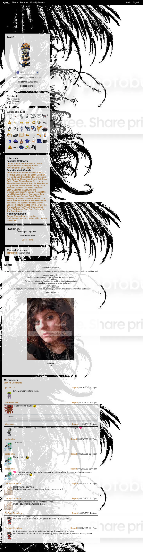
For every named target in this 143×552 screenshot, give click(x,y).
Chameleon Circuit (28, 179)
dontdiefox (12, 253)
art (27, 216)
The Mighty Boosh (29, 166)
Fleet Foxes (42, 183)
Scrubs (17, 166)
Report (75, 388)
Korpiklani (38, 188)
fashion (21, 216)
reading (32, 216)
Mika (22, 192)
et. (33, 168)
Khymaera (9, 424)
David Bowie (12, 181)
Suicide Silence (36, 203)
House (21, 163)
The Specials (23, 203)
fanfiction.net (13, 218)
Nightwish (17, 194)
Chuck (39, 163)
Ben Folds (25, 175)
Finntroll (24, 183)
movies (10, 220)
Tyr (32, 205)
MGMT (29, 190)
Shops (15, 2)
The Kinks (28, 188)
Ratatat (10, 196)
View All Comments (13, 383)
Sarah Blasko (35, 196)
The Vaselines (13, 207)
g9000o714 (10, 388)
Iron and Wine (25, 186)
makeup (23, 218)
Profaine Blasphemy (14, 513)
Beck (18, 175)
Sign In (136, 2)
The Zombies (13, 211)
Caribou (16, 179)
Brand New (26, 177)
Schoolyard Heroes (16, 198)
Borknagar (16, 177)
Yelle (42, 209)
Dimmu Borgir (25, 181)
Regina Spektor (21, 196)
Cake (9, 179)
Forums (24, 2)
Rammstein (34, 194)
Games (41, 2)
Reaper (10, 166)
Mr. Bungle (29, 192)
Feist (17, 183)
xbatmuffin (10, 439)
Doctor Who (12, 163)
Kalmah (10, 188)
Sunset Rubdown (15, 205)
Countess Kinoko (13, 484)
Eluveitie (11, 183)
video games (41, 218)
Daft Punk (42, 179)
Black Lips (36, 175)
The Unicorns (40, 205)
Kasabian (18, 188)
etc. (21, 211)
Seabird (37, 198)
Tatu (42, 194)
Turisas (26, 205)
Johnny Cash (38, 186)
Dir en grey (38, 181)
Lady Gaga (12, 190)
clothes (31, 218)
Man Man (21, 190)
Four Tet (33, 183)
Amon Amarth (13, 173)
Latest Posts (27, 240)
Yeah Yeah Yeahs (31, 209)
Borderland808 (11, 402)
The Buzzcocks (39, 177)
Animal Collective (28, 173)
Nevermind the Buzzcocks (19, 168)
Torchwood (30, 163)
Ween (9, 209)
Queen (25, 194)
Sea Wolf (29, 198)
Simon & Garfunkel (21, 201)
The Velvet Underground (31, 207)
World (33, 2)
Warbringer (18, 209)
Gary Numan (12, 186)
